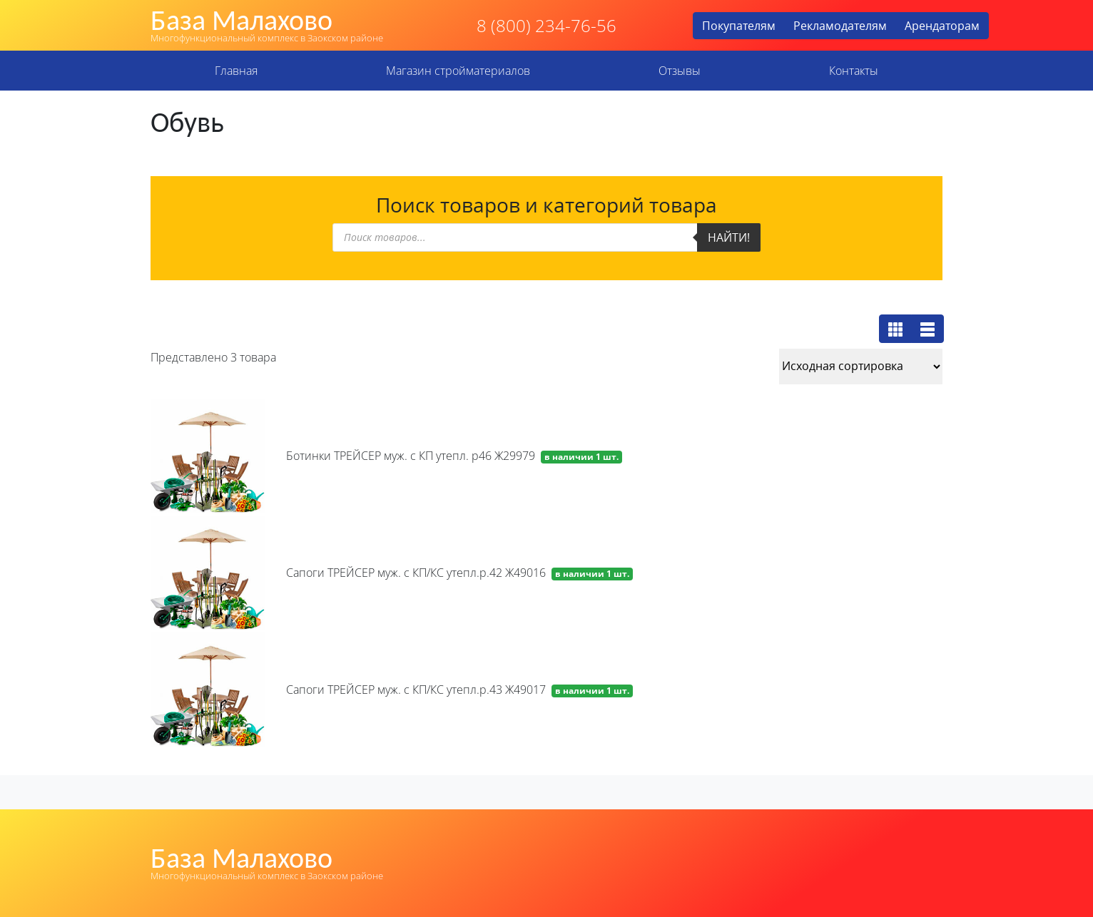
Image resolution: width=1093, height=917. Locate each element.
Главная (236, 70)
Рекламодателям (840, 26)
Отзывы (680, 70)
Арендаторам (942, 26)
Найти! (729, 237)
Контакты (853, 70)
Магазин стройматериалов (458, 70)
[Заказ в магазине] (860, 366)
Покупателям (739, 26)
